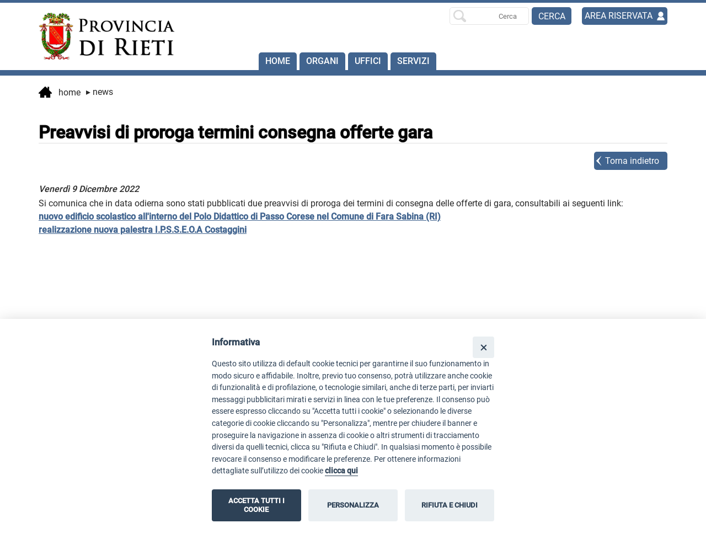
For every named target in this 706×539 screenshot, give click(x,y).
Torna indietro (632, 161)
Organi (322, 61)
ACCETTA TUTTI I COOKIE (256, 505)
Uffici (368, 61)
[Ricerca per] (489, 16)
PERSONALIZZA (353, 505)
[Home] (101, 36)
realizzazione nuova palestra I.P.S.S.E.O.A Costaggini (143, 230)
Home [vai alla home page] (60, 93)
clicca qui (341, 471)
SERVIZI (413, 61)
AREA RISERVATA (618, 15)
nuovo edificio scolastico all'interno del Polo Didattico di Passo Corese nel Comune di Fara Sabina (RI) (240, 216)
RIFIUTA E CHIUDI (449, 505)
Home (277, 61)
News (99, 92)
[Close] (483, 347)
